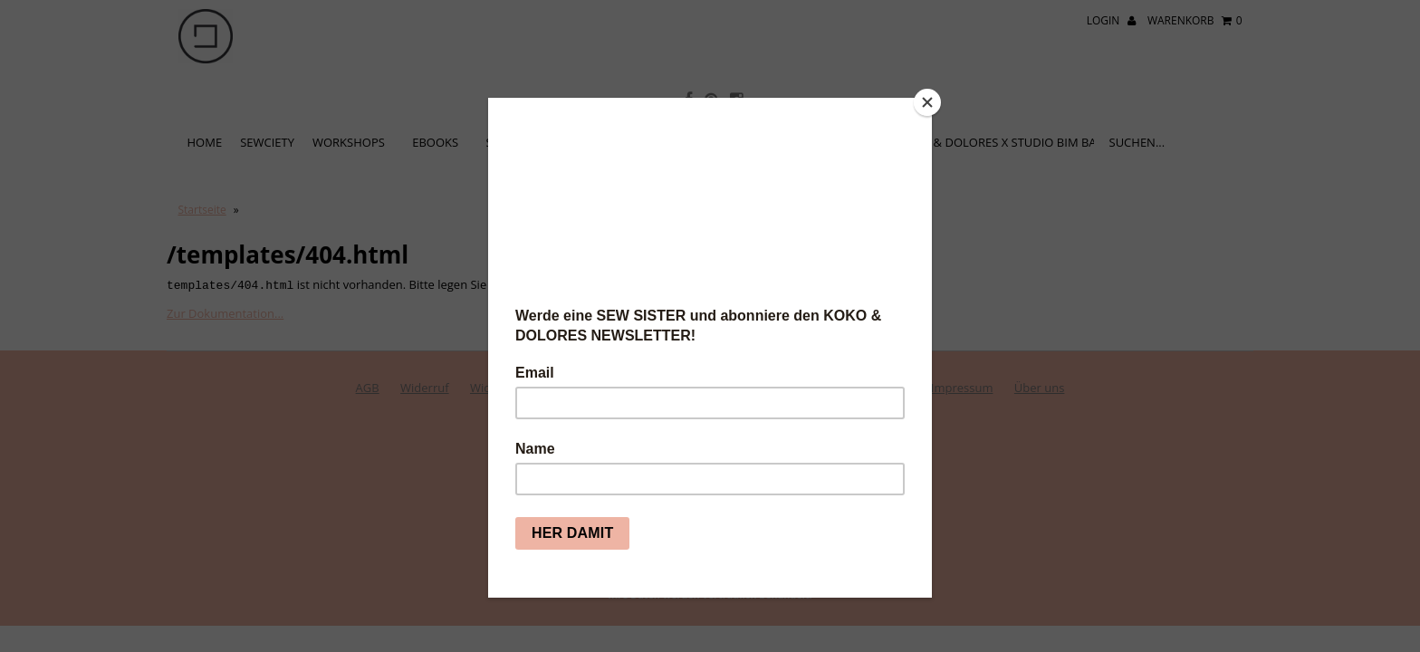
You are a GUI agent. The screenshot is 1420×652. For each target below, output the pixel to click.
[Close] (927, 102)
